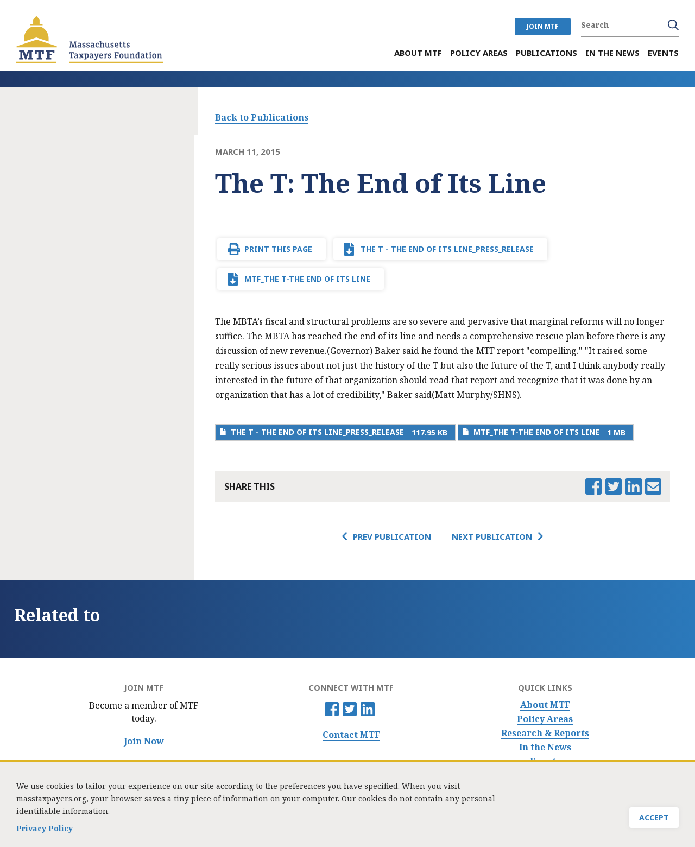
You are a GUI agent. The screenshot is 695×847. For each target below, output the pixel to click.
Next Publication (492, 536)
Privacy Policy (44, 833)
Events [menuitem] (663, 53)
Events (545, 761)
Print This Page (278, 249)
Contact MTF (351, 735)
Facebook (331, 709)
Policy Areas (545, 719)
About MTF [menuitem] (418, 53)
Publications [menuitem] (546, 53)
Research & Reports (545, 733)
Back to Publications (261, 117)
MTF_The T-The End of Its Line (307, 279)
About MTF (545, 705)
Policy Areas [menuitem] (479, 53)
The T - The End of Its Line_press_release (447, 249)
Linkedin (367, 709)
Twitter (349, 709)
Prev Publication (392, 536)
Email (653, 486)
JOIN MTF (543, 26)
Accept (654, 822)
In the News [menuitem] (612, 53)
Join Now (144, 741)
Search (673, 25)
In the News (545, 747)
